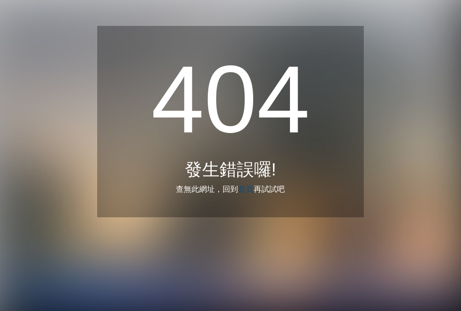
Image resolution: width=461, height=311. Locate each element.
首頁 (246, 189)
